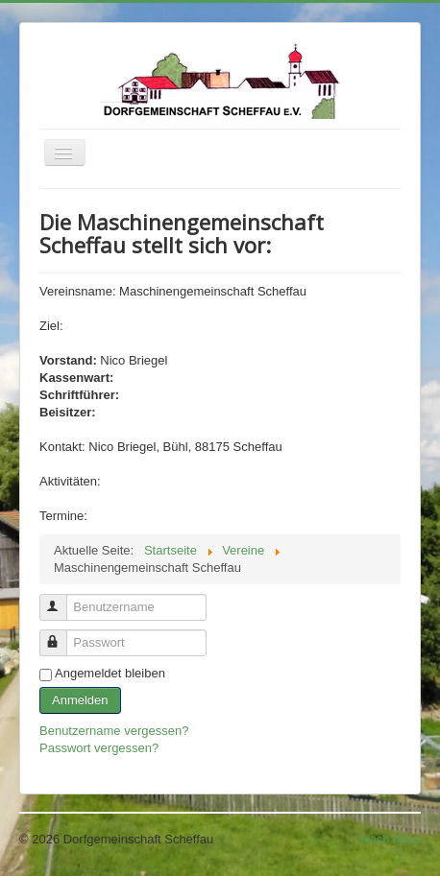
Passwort (61, 634)
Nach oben (390, 839)
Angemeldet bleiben (110, 673)
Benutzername (61, 599)
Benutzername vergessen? (113, 730)
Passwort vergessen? (99, 748)
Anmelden (80, 700)
